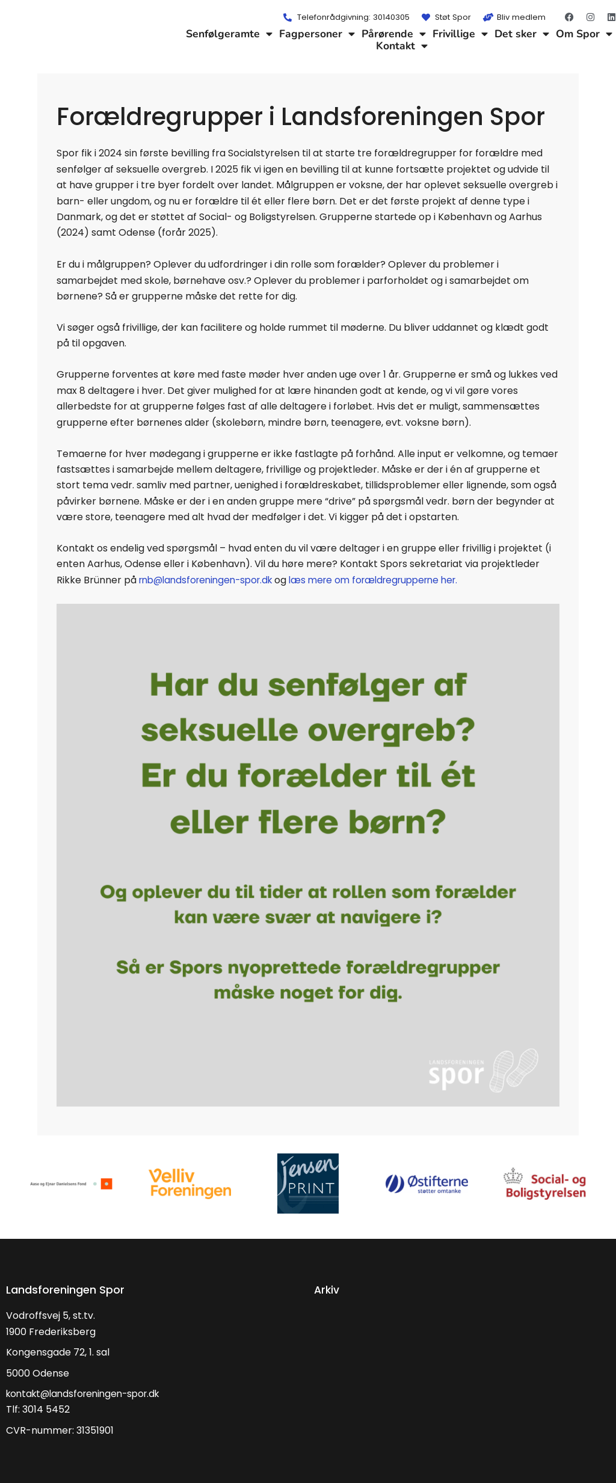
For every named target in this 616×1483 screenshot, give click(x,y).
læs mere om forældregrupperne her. (390, 580)
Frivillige (460, 34)
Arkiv (327, 1289)
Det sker (521, 34)
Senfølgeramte (229, 34)
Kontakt (402, 46)
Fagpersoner (317, 34)
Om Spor (584, 34)
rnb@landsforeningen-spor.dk (211, 580)
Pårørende (394, 34)
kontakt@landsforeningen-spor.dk (88, 1394)
